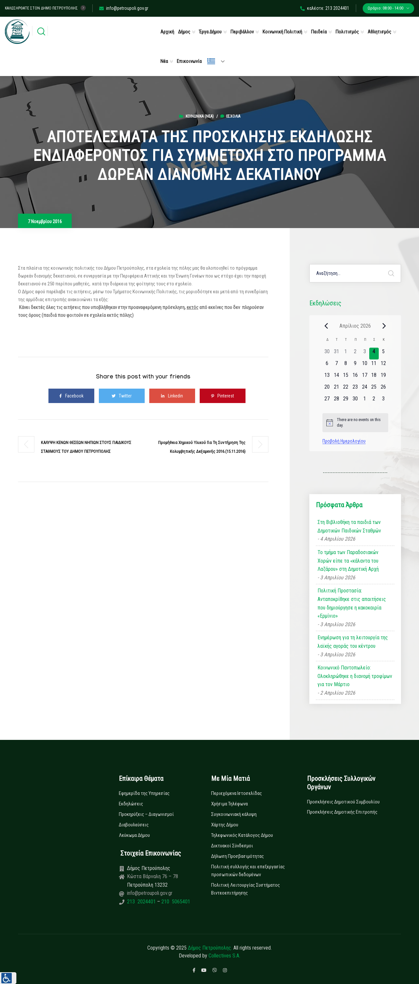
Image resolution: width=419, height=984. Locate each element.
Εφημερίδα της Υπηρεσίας (144, 793)
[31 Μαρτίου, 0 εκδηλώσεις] (336, 353)
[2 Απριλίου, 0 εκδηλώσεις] (355, 353)
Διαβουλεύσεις (134, 825)
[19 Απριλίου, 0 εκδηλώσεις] (383, 377)
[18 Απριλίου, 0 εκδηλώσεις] (374, 377)
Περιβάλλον (242, 32)
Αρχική (167, 32)
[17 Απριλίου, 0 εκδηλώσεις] (364, 377)
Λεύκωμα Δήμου (134, 835)
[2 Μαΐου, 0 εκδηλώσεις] (374, 401)
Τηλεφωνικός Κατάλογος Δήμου (242, 835)
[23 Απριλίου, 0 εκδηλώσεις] (355, 389)
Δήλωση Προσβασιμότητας (237, 856)
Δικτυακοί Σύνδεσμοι (232, 846)
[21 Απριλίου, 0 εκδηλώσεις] (336, 389)
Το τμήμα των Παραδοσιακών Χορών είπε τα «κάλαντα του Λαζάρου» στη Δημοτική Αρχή (348, 560)
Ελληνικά (211, 61)
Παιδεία (319, 32)
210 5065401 (175, 901)
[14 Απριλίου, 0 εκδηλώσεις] (336, 377)
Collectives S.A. (224, 956)
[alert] (355, 422)
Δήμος (184, 32)
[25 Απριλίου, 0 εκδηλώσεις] (374, 389)
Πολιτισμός (347, 32)
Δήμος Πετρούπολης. (210, 948)
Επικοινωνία (189, 61)
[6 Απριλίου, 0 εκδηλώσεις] (327, 365)
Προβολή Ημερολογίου (344, 441)
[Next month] (384, 326)
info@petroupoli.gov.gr (123, 8)
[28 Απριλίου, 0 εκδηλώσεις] (336, 401)
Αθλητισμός (379, 32)
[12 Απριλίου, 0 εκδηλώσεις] (383, 365)
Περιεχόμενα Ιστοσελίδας (236, 793)
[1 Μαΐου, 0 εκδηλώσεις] (364, 401)
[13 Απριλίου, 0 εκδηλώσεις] (327, 377)
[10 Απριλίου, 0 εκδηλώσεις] (364, 365)
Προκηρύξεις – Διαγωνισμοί (146, 814)
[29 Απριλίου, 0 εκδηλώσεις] (346, 401)
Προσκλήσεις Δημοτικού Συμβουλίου (343, 802)
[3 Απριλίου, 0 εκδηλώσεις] (364, 353)
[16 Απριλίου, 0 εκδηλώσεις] (355, 377)
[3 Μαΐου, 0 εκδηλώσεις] (383, 401)
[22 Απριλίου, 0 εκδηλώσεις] (346, 389)
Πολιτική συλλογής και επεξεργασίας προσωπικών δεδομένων (248, 871)
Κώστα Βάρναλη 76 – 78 (152, 876)
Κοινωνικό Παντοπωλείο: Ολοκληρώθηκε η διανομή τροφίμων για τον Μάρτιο (355, 676)
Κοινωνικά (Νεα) (200, 116)
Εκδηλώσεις (131, 804)
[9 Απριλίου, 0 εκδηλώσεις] (355, 365)
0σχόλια (230, 116)
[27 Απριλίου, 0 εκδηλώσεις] (327, 401)
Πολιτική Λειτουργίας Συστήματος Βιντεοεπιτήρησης (245, 889)
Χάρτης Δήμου (224, 825)
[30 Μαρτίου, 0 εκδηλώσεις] (327, 353)
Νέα (164, 61)
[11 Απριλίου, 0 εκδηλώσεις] (374, 365)
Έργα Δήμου (210, 32)
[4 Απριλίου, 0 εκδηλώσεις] (374, 353)
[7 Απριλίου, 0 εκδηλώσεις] (336, 365)
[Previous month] (326, 326)
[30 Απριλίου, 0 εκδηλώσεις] (355, 401)
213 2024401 (142, 901)
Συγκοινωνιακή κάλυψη (234, 814)
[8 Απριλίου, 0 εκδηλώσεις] (346, 365)
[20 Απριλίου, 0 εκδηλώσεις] (327, 389)
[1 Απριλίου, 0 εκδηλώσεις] (346, 353)
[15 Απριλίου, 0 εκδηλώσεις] (346, 377)
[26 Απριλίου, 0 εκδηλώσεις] (383, 389)
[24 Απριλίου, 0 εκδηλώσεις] (364, 389)
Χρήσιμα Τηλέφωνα (229, 804)
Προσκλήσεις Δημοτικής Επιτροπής (342, 812)
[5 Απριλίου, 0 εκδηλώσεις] (383, 353)
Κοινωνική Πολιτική (282, 32)
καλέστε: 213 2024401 (324, 8)
